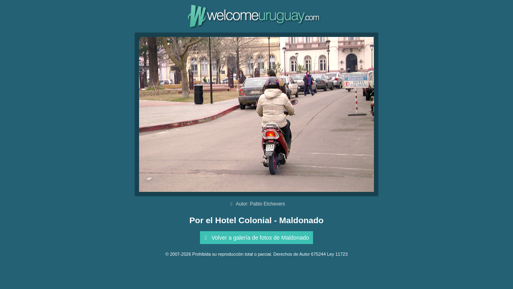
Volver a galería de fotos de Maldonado (255, 237)
